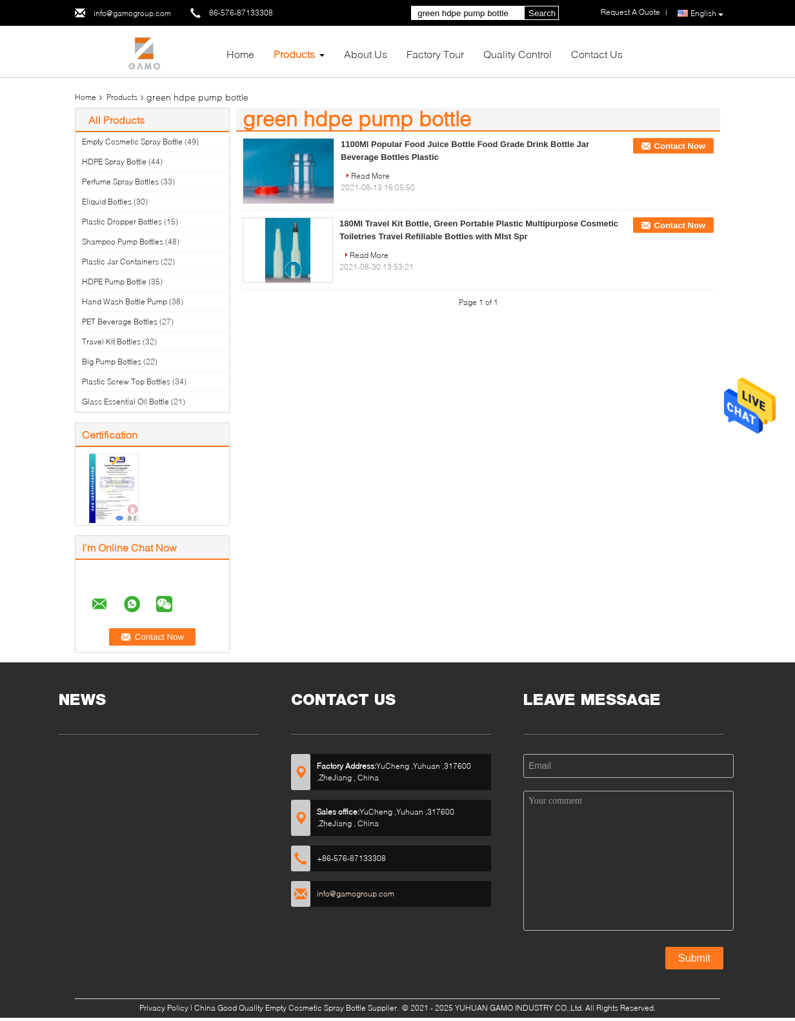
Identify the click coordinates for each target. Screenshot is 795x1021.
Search (542, 13)
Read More (370, 176)
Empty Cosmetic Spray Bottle (132, 141)
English (706, 13)
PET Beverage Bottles (119, 321)
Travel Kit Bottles (111, 341)
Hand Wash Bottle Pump (124, 301)
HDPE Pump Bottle (114, 281)
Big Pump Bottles (111, 361)
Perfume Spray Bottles (120, 181)
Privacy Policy (163, 1008)
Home (240, 54)
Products (294, 54)
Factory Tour (435, 54)
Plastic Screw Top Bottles (126, 381)
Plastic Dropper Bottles (122, 221)
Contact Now (679, 146)
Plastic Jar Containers (120, 261)
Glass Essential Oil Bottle (125, 401)
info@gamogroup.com (132, 13)
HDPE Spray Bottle (114, 161)
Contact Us (597, 54)
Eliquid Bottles (107, 201)
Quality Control (517, 54)
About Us (365, 54)
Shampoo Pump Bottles (122, 241)
